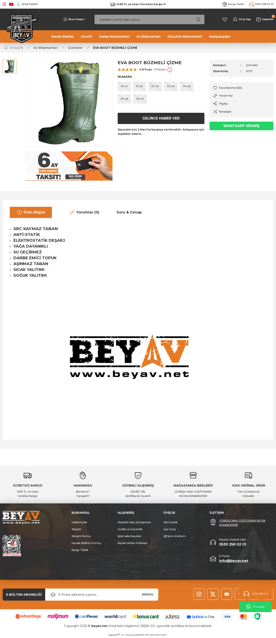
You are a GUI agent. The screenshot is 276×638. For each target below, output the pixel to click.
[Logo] (21, 28)
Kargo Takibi (80, 550)
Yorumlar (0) (84, 212)
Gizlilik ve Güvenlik (130, 529)
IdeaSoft (114, 634)
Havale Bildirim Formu (86, 543)
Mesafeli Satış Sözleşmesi (134, 522)
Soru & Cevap (129, 212)
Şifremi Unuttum (175, 536)
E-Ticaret (127, 634)
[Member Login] (240, 19)
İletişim (76, 529)
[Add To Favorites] (241, 88)
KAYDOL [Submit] (148, 594)
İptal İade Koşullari (129, 536)
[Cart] (264, 19)
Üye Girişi (170, 529)
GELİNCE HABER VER (161, 119)
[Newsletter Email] (101, 595)
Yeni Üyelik (171, 522)
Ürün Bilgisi (31, 212)
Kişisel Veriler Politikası (132, 543)
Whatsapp (255, 606)
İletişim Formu (81, 536)
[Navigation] (73, 19)
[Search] (149, 19)
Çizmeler (252, 65)
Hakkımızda (79, 522)
